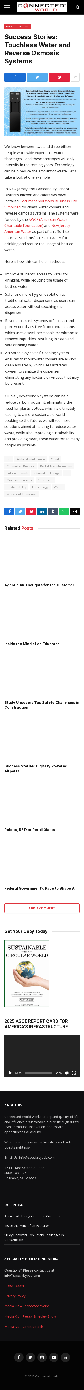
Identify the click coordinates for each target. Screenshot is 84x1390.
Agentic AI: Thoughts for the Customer (39, 585)
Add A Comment (42, 908)
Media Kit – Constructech (23, 1326)
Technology (40, 487)
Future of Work (17, 473)
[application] (42, 1056)
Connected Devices (20, 466)
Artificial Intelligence (30, 459)
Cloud (55, 459)
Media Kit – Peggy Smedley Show (30, 1316)
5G (9, 459)
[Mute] (66, 1073)
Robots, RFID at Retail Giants (29, 829)
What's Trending (17, 26)
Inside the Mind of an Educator (31, 643)
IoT (67, 473)
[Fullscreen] (73, 1073)
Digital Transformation (56, 466)
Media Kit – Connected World (26, 1306)
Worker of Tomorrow (22, 494)
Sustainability (16, 487)
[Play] (10, 1073)
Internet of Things (46, 473)
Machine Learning (19, 480)
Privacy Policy (15, 1296)
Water (58, 487)
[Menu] (7, 7)
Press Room (14, 1285)
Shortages (45, 480)
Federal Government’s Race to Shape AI (39, 888)
